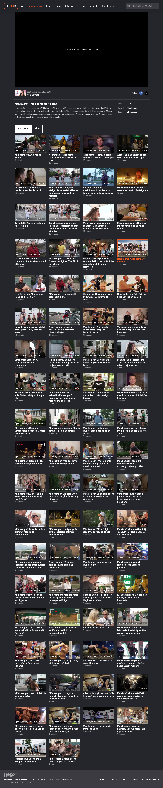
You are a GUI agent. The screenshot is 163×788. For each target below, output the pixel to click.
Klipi (37, 128)
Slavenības (82, 6)
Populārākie (108, 6)
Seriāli (48, 6)
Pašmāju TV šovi (34, 6)
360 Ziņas (69, 6)
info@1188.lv (24, 779)
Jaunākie (94, 6)
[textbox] (142, 6)
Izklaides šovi (132, 112)
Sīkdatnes (134, 779)
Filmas (57, 6)
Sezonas (23, 128)
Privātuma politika (119, 779)
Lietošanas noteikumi (150, 779)
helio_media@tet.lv (60, 779)
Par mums (104, 779)
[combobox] (142, 6)
